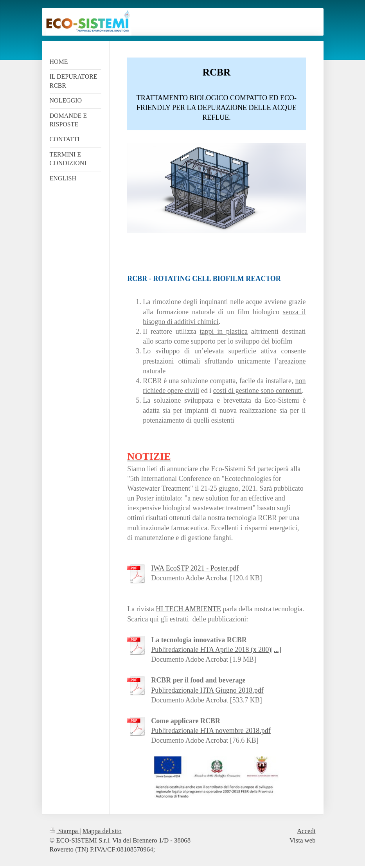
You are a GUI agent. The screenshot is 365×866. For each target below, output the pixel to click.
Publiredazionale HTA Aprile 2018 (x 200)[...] (216, 650)
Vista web (302, 840)
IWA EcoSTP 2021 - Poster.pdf (195, 568)
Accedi (306, 831)
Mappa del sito (102, 831)
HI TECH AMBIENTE (188, 609)
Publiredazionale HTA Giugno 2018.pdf (207, 690)
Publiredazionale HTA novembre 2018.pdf (210, 731)
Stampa (65, 831)
